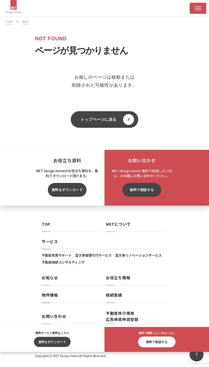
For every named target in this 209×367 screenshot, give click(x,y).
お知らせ (50, 277)
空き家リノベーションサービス (138, 255)
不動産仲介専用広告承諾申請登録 (122, 316)
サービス (50, 241)
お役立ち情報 (118, 277)
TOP (46, 224)
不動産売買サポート (57, 255)
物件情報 (50, 295)
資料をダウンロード (67, 190)
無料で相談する (142, 190)
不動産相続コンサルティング (63, 262)
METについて (118, 224)
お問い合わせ (54, 316)
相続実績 (114, 295)
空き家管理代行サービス (93, 255)
